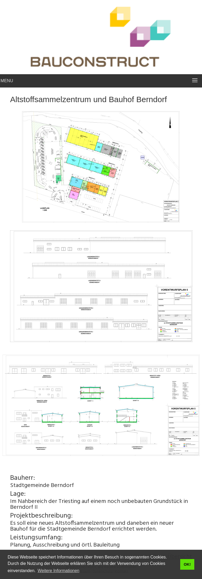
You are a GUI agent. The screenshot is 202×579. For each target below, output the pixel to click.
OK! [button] (187, 564)
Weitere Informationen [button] (58, 570)
